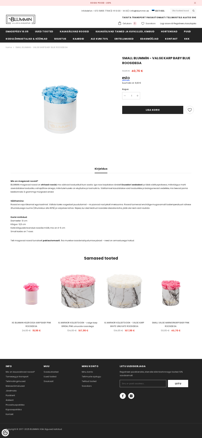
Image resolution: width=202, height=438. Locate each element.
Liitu (178, 383)
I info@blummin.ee (139, 10)
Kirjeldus (101, 169)
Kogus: (125, 89)
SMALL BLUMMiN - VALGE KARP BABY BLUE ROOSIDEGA (41, 47)
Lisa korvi (153, 110)
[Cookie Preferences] (5, 432)
